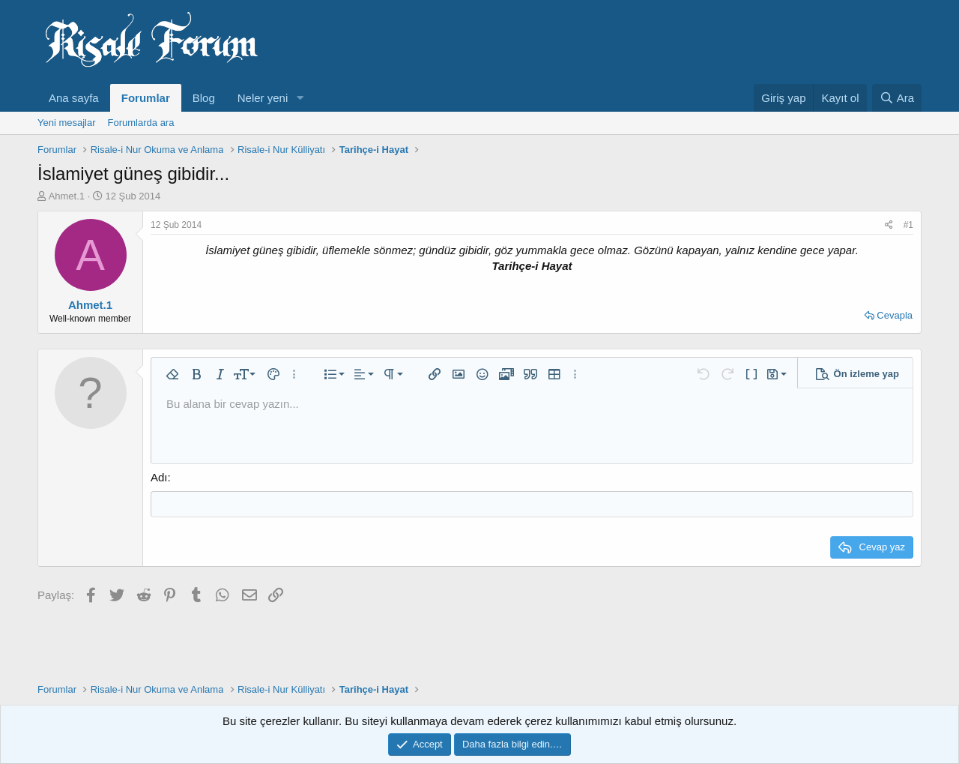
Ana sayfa (74, 97)
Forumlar (145, 97)
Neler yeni (263, 97)
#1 (908, 225)
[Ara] (897, 98)
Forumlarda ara (141, 122)
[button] (299, 98)
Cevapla (895, 315)
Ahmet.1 (67, 196)
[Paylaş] (889, 225)
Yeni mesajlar (66, 122)
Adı (159, 477)
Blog (204, 97)
